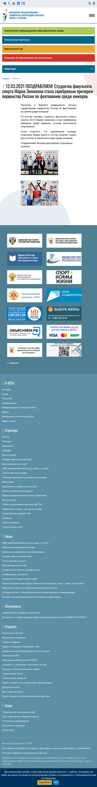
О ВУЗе (9, 382)
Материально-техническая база (18, 416)
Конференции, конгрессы (15, 574)
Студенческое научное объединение (20, 570)
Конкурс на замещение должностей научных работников (31, 597)
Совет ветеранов (10, 522)
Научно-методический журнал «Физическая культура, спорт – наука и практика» (43, 583)
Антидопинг (8, 730)
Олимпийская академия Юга (16, 513)
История (6, 389)
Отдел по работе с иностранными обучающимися (27, 682)
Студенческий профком (14, 678)
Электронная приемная (17, 39)
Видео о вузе (8, 421)
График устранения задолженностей (20, 646)
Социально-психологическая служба (21, 669)
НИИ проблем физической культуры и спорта (25, 468)
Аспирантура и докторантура (16, 459)
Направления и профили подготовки (21, 612)
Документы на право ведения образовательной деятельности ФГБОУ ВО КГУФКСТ (44, 617)
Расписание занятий (12, 633)
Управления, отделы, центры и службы (22, 509)
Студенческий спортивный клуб (18, 712)
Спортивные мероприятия (15, 721)
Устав (5, 394)
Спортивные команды (13, 725)
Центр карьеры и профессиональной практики (26, 696)
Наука (8, 536)
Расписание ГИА (10, 655)
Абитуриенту (13, 606)
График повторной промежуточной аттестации (26, 651)
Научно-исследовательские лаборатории (23, 552)
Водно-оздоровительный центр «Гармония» (24, 495)
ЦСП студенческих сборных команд (20, 716)
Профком (7, 518)
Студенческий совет (12, 527)
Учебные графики (11, 642)
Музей (5, 412)
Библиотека (8, 482)
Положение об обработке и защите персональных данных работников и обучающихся (46, 748)
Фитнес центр (9, 500)
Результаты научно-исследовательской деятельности (29, 588)
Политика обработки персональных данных (24, 753)
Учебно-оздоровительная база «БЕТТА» (22, 504)
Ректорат (6, 441)
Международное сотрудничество (19, 407)
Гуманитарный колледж (14, 473)
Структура (11, 430)
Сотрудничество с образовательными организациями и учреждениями (38, 592)
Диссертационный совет (14, 464)
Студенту (10, 626)
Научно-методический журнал (17, 491)
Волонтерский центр (12, 691)
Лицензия (7, 398)
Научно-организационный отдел (18, 547)
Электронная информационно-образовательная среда (34, 30)
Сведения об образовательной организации (28, 58)
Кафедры (7, 450)
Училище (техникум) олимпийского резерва (24, 477)
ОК (56, 782)
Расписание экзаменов (14, 637)
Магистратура (9, 455)
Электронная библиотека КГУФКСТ (20, 660)
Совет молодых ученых (14, 561)
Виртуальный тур (13, 48)
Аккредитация (9, 403)
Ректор (5, 437)
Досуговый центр (11, 687)
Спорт (8, 705)
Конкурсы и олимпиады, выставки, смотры (24, 664)
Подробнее (44, 782)
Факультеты (8, 446)
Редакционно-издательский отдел (19, 486)
